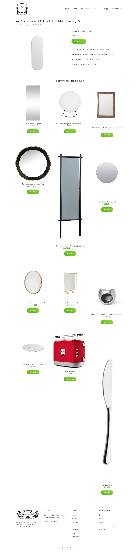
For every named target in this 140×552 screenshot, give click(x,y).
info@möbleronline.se (51, 523)
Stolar (75, 9)
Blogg (105, 9)
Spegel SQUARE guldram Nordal (70, 304)
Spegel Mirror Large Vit (33, 125)
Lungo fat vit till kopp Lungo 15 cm (33, 366)
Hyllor (66, 9)
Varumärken (117, 9)
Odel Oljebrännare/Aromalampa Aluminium (106, 316)
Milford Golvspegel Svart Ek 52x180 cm (70, 247)
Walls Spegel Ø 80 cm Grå (107, 203)
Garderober (75, 524)
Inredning (85, 9)
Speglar (89, 32)
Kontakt (102, 520)
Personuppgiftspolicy (106, 527)
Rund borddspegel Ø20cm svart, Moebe (70, 125)
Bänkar (73, 516)
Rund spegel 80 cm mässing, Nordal (33, 304)
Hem (17, 26)
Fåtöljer (96, 9)
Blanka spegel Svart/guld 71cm (33, 185)
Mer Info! (78, 43)
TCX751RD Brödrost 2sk (70, 373)
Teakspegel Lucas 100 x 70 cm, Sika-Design (107, 129)
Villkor (101, 524)
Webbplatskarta (104, 531)
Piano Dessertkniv (107, 486)
